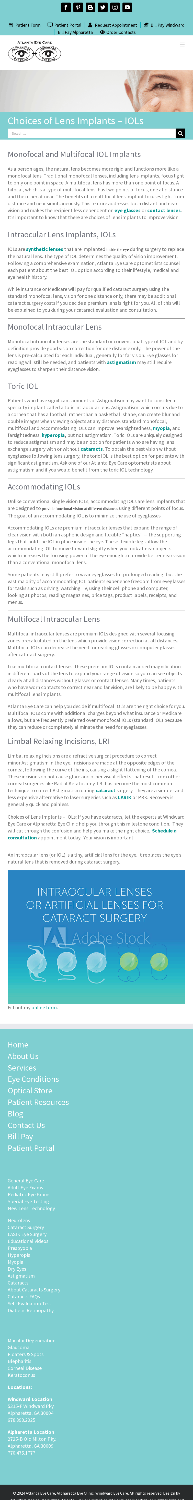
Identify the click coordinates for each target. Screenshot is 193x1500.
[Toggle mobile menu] (182, 44)
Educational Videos (28, 1241)
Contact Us (26, 1125)
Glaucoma (18, 1347)
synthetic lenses (44, 249)
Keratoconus (21, 1375)
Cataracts (18, 1282)
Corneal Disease (25, 1368)
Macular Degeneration (31, 1340)
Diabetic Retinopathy (31, 1310)
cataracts (92, 449)
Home (18, 1045)
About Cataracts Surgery (34, 1289)
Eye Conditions (33, 1079)
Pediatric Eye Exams (29, 1194)
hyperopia (53, 435)
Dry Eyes (17, 1269)
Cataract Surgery (26, 1227)
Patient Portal (31, 1148)
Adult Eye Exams (25, 1187)
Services (22, 1068)
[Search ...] (92, 133)
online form (44, 1007)
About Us (23, 1056)
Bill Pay (20, 1136)
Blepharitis (19, 1361)
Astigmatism (21, 1275)
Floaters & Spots (25, 1354)
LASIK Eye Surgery (27, 1234)
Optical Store (30, 1090)
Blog (15, 1114)
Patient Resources (38, 1102)
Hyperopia (19, 1255)
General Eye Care (26, 1180)
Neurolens (19, 1220)
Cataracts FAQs (24, 1296)
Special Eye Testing (28, 1201)
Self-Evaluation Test (29, 1303)
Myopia (15, 1262)
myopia (161, 428)
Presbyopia (20, 1248)
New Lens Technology (31, 1208)
